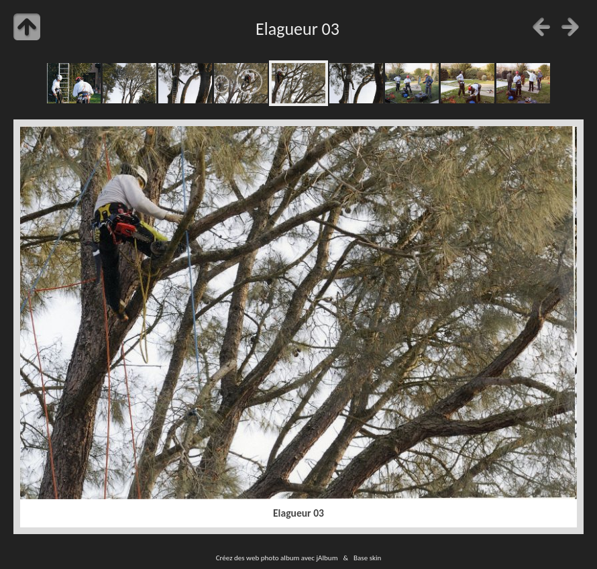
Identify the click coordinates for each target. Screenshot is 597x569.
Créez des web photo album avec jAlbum (277, 557)
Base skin (367, 557)
